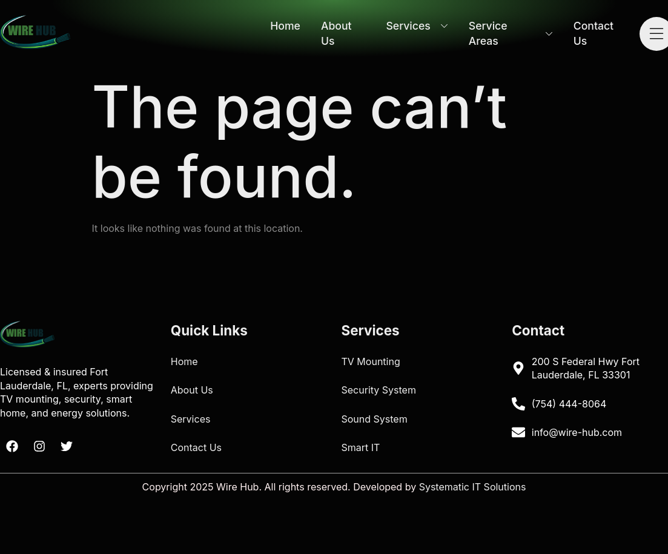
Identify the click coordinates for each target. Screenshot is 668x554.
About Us (336, 33)
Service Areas (511, 33)
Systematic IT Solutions (472, 487)
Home (285, 25)
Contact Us (593, 33)
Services (417, 25)
